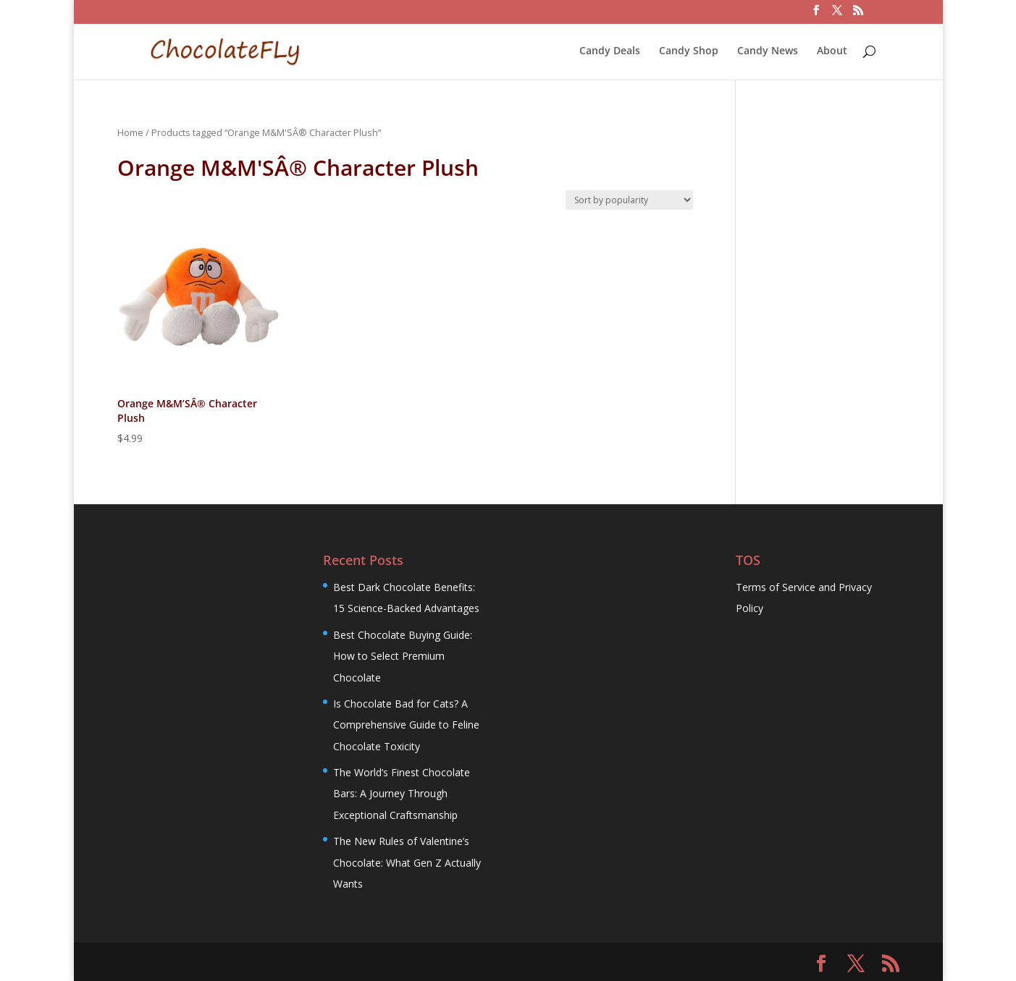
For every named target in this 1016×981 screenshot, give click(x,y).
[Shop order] (629, 200)
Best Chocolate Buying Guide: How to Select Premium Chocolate (402, 656)
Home (130, 132)
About (832, 51)
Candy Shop (688, 51)
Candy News (767, 51)
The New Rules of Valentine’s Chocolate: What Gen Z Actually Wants (407, 862)
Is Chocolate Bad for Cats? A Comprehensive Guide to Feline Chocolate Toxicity (406, 725)
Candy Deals (609, 51)
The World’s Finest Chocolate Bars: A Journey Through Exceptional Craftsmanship (401, 793)
